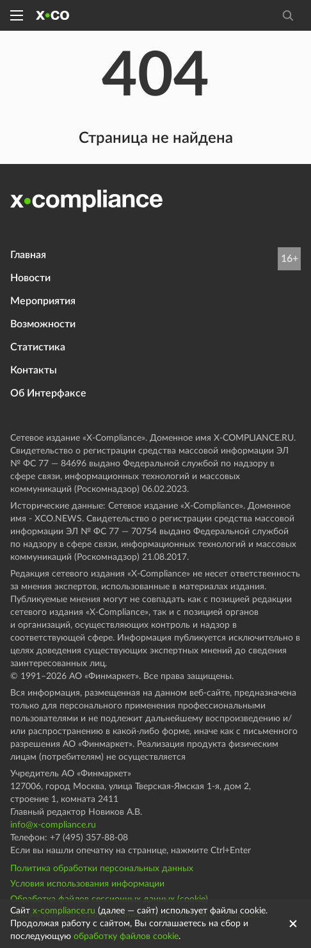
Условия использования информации (87, 883)
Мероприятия (43, 301)
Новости (30, 278)
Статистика (37, 347)
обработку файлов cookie (126, 936)
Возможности (43, 324)
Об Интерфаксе (48, 393)
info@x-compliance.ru (53, 825)
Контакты (33, 370)
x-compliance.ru (64, 910)
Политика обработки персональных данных (101, 868)
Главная (28, 255)
